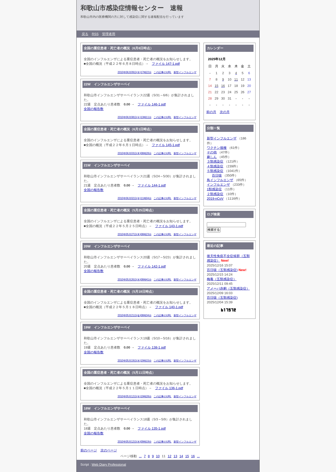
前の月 (211, 112)
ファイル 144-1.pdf (152, 185)
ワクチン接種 (217, 148)
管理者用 (108, 34)
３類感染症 (215, 161)
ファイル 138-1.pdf (152, 347)
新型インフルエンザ (185, 72)
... (140, 456)
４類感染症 (215, 166)
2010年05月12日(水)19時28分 (134, 396)
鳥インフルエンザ (220, 180)
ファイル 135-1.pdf (152, 428)
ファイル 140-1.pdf (169, 307)
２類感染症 (215, 194)
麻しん (212, 157)
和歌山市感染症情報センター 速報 (131, 7)
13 (175, 456)
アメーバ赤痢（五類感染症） (228, 288)
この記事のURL (162, 72)
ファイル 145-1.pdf (166, 145)
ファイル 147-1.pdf (166, 64)
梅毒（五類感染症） (222, 279)
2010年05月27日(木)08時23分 (134, 234)
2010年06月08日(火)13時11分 (134, 117)
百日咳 (217, 175)
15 (187, 456)
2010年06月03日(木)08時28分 (134, 153)
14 (181, 456)
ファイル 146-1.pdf (152, 104)
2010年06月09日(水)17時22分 (134, 72)
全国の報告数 (94, 109)
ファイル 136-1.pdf (169, 388)
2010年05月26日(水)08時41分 (134, 279)
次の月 (225, 112)
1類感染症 (214, 189)
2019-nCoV (215, 198)
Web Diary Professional (109, 464)
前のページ (88, 450)
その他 (212, 152)
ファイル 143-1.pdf (169, 226)
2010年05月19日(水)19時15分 (134, 360)
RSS (95, 34)
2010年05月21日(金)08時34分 (134, 315)
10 (158, 456)
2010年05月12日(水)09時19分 (134, 441)
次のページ (108, 450)
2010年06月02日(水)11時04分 (134, 198)
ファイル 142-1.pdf (152, 266)
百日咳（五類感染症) (222, 270)
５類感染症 (215, 171)
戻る (85, 34)
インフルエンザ (218, 184)
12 (169, 456)
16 (193, 456)
